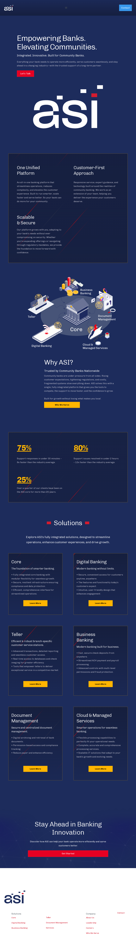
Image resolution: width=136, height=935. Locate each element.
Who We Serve (62, 405)
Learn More (35, 603)
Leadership (91, 932)
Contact (125, 7)
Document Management (57, 932)
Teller (48, 927)
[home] (8, 8)
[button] (66, 8)
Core (13, 927)
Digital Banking (18, 932)
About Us (90, 927)
